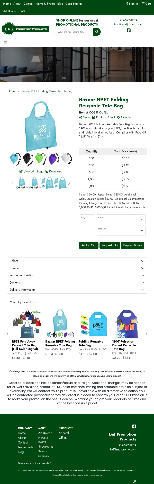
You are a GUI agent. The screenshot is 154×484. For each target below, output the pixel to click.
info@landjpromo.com (128, 24)
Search (42, 451)
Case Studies (74, 4)
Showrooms (45, 446)
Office (63, 438)
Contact (28, 4)
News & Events (45, 4)
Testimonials (25, 447)
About (17, 4)
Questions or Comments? (34, 463)
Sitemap (43, 456)
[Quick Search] (73, 32)
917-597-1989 (128, 20)
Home (7, 4)
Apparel (64, 433)
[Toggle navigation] (5, 42)
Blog (60, 4)
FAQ (22, 11)
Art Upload (10, 11)
